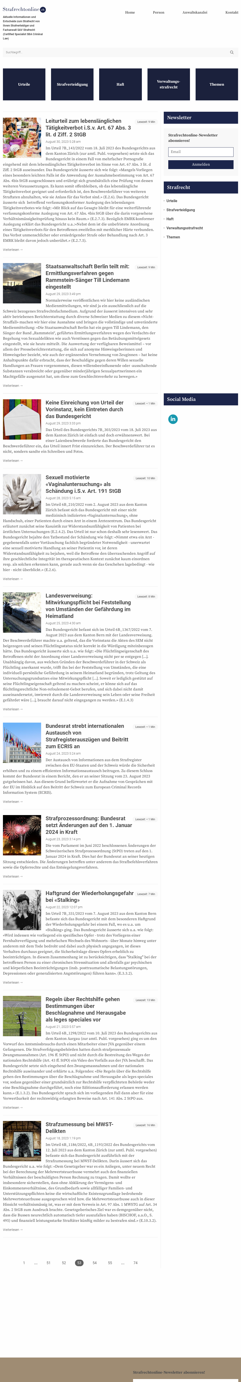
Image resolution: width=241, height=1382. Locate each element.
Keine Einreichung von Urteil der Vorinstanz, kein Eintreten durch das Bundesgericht (85, 402)
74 (135, 1255)
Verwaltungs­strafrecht (184, 220)
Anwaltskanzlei (195, 12)
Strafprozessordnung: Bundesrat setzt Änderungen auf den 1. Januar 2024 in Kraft (89, 818)
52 (64, 1255)
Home (130, 12)
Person (158, 12)
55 (110, 1255)
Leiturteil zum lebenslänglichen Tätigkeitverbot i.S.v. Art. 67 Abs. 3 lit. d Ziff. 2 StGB (88, 120)
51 (49, 1255)
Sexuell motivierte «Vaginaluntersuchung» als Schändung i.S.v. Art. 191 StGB (83, 477)
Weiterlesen (11, 242)
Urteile (171, 193)
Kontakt (231, 12)
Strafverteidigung (180, 202)
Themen (173, 230)
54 (95, 1255)
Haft (169, 211)
